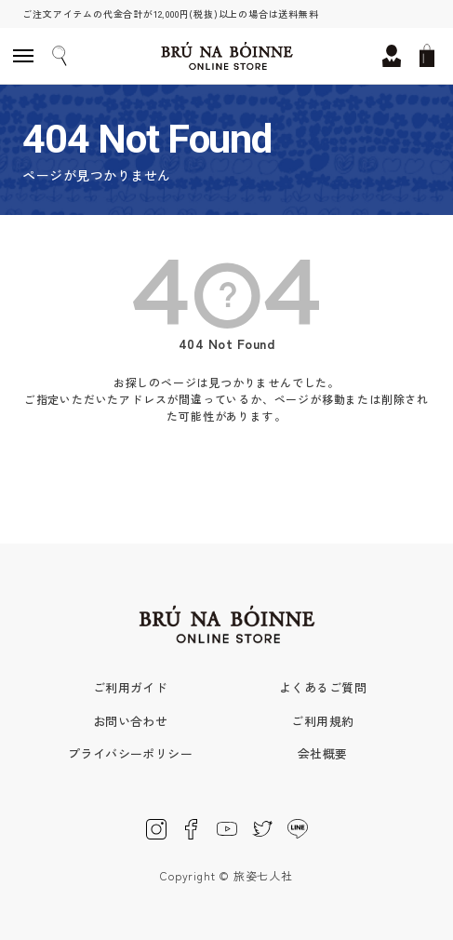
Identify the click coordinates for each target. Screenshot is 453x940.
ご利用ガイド (130, 687)
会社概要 (323, 753)
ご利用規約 (322, 721)
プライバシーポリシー (130, 753)
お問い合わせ (130, 721)
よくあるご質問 (322, 687)
